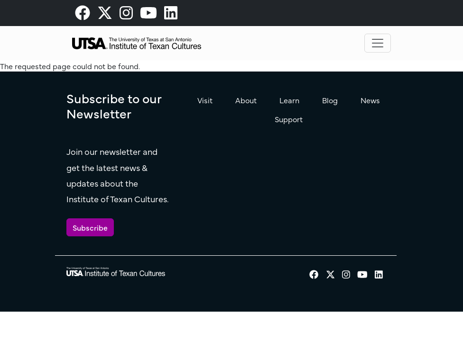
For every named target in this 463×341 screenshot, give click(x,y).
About (246, 100)
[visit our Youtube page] (148, 15)
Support (289, 119)
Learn (289, 100)
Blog (330, 100)
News (370, 100)
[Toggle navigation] (377, 43)
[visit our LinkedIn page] (170, 15)
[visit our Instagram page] (126, 15)
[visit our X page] (104, 15)
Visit (205, 100)
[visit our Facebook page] (82, 15)
